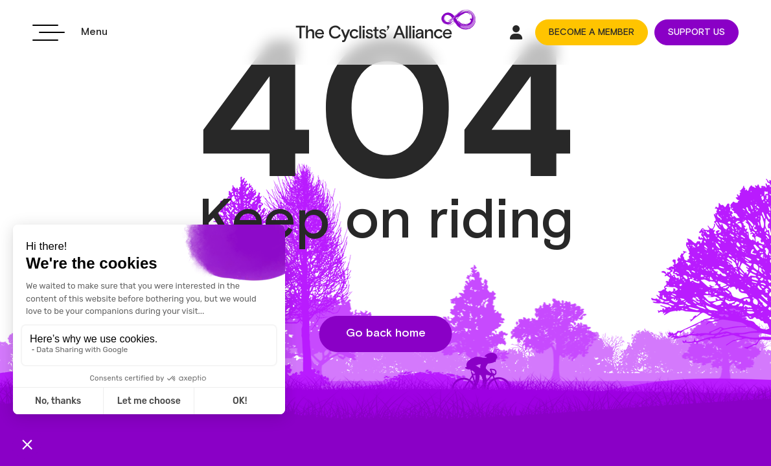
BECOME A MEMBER (591, 32)
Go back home (386, 333)
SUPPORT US (696, 32)
